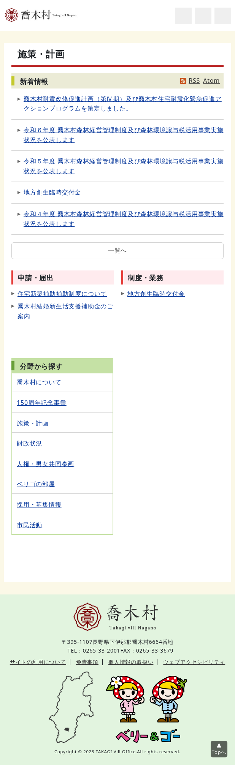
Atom (211, 80)
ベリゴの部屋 (36, 484)
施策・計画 (33, 423)
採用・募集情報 (39, 504)
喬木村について (39, 382)
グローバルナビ (222, 16)
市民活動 (29, 525)
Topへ (219, 752)
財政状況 (29, 443)
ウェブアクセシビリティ (194, 661)
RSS (194, 80)
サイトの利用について (38, 661)
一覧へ (117, 250)
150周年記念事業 (42, 402)
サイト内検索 (183, 16)
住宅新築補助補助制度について (62, 293)
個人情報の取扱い (130, 661)
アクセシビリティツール (203, 16)
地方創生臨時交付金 (52, 192)
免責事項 (87, 661)
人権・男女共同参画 (45, 464)
